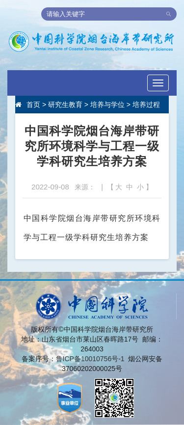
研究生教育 (65, 104)
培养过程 (146, 104)
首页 (33, 104)
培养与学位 (107, 104)
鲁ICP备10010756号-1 (90, 359)
